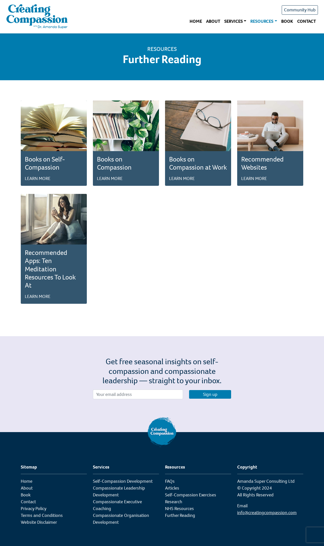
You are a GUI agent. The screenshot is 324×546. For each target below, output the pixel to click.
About (213, 21)
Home (196, 21)
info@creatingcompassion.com (267, 513)
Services (233, 21)
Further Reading (180, 515)
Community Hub (300, 10)
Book (287, 21)
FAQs (170, 481)
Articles (172, 488)
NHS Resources (179, 508)
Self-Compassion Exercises (190, 495)
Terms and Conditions (42, 515)
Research (173, 502)
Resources (261, 21)
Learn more (37, 178)
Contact (306, 21)
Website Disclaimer (39, 522)
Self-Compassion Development (123, 481)
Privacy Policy (33, 508)
